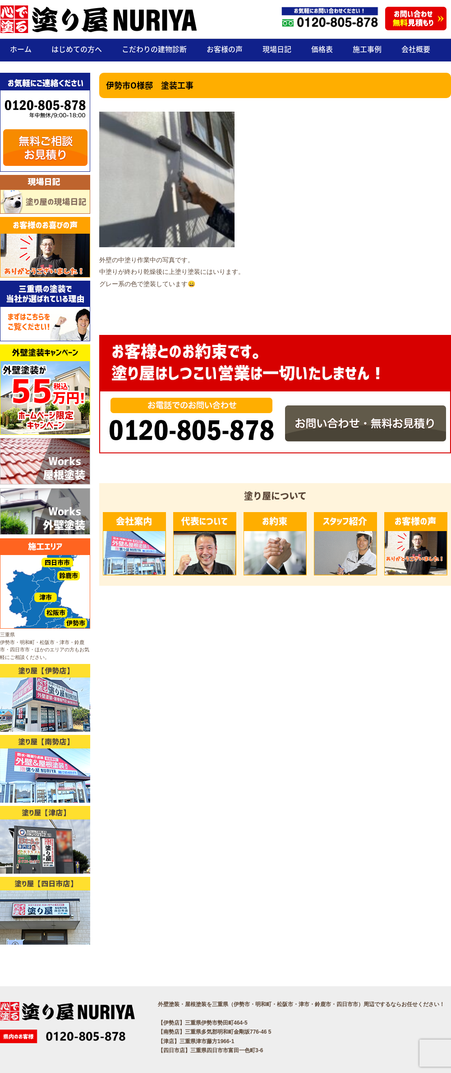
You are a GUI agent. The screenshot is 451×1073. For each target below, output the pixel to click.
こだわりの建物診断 (154, 48)
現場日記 (276, 48)
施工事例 (367, 48)
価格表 (322, 48)
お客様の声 (225, 48)
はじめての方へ (76, 48)
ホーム (21, 48)
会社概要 (415, 48)
